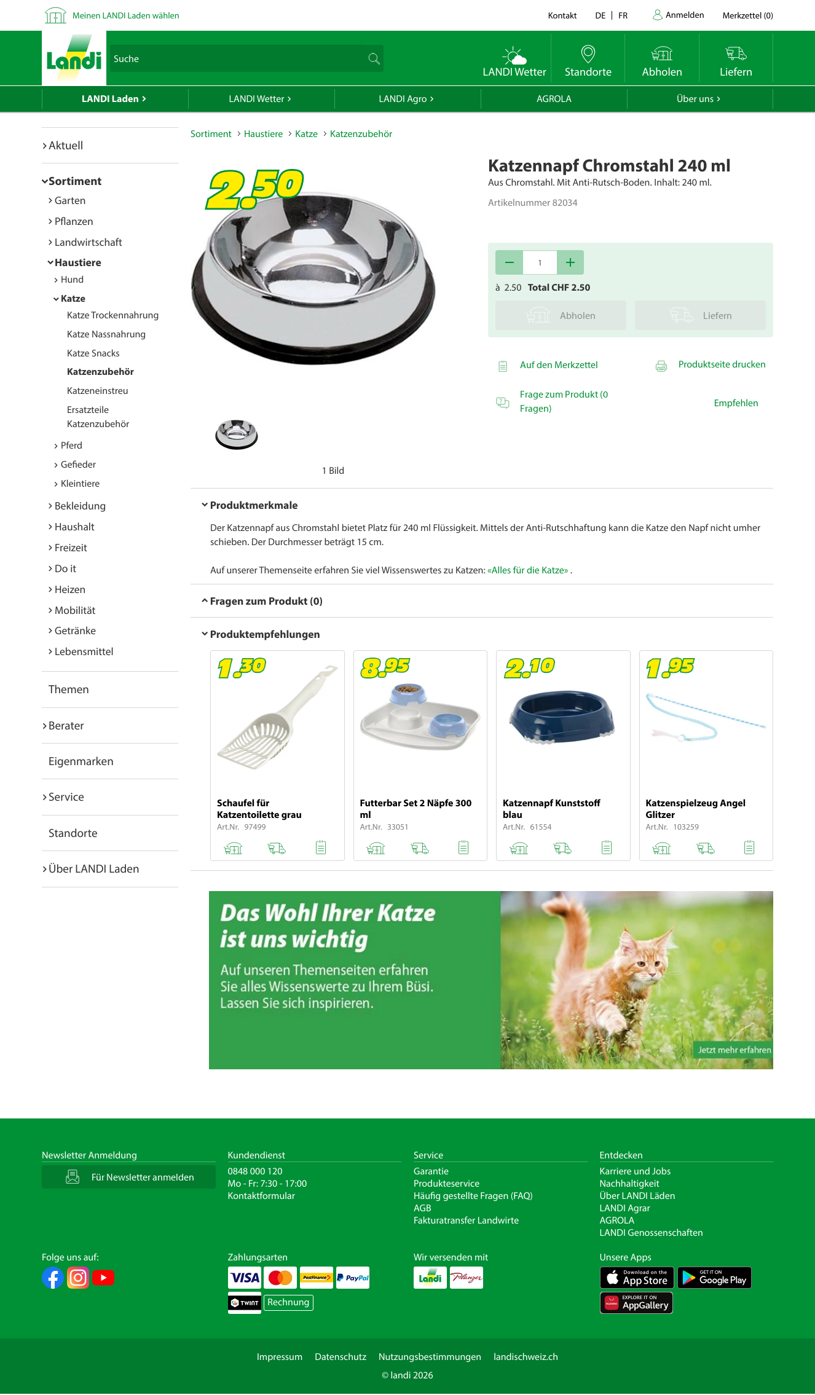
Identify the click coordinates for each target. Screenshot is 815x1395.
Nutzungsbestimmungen (430, 1357)
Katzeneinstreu (97, 391)
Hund (72, 279)
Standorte (73, 832)
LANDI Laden (110, 99)
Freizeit (71, 547)
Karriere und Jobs (635, 1171)
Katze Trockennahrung (113, 315)
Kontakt (562, 15)
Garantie (431, 1171)
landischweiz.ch (526, 1357)
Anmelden (685, 14)
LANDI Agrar (625, 1208)
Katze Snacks (93, 353)
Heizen (70, 589)
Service (66, 796)
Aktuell (66, 145)
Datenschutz (340, 1357)
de (601, 15)
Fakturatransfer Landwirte (466, 1220)
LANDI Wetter (257, 99)
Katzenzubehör (100, 372)
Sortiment (75, 180)
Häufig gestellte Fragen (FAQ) (473, 1196)
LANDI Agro (403, 99)
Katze (73, 299)
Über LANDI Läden (637, 1196)
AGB (422, 1208)
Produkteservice (446, 1183)
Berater (66, 725)
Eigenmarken (81, 760)
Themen (69, 689)
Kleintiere (80, 483)
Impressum (279, 1357)
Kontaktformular (262, 1196)
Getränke (75, 630)
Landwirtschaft (88, 242)
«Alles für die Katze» (527, 570)
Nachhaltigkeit (629, 1183)
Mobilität (75, 610)
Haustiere (78, 262)
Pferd (71, 445)
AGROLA (554, 99)
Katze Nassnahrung (106, 334)
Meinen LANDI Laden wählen (126, 15)
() (748, 15)
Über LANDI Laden (94, 868)
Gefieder (78, 464)
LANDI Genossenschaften (651, 1233)
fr (623, 15)
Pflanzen (74, 221)
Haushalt (75, 526)
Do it (65, 568)
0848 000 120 (255, 1171)
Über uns (695, 99)
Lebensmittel (84, 651)
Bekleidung (80, 505)
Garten (70, 200)
